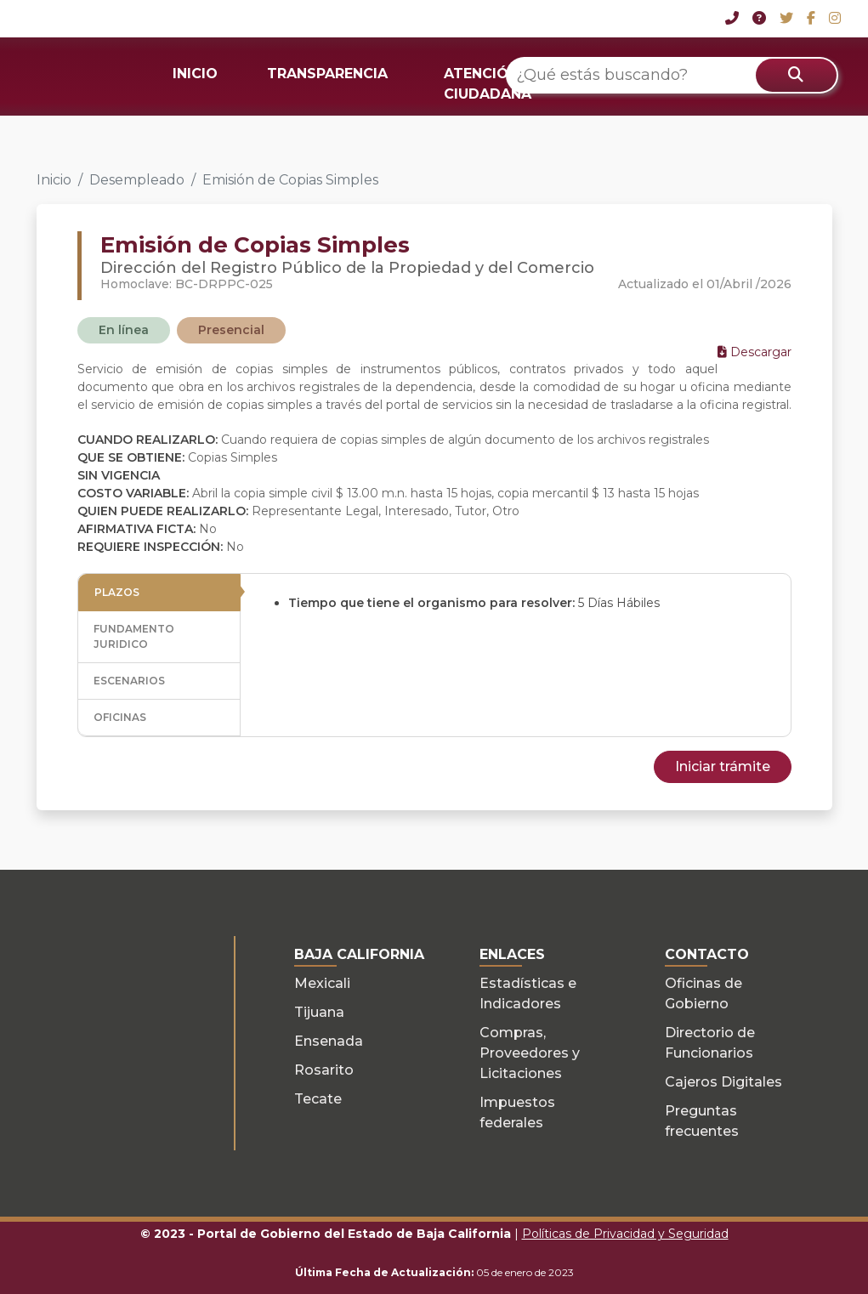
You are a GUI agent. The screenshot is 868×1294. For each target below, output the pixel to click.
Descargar (754, 352)
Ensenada (328, 1041)
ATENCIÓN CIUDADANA (487, 83)
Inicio (54, 180)
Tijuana (319, 1012)
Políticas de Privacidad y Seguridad (625, 1233)
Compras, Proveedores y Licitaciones (529, 1052)
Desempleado (136, 180)
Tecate (318, 1099)
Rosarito (324, 1070)
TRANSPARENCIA (327, 73)
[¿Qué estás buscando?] (672, 75)
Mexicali (322, 983)
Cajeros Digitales (723, 1082)
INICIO (195, 73)
